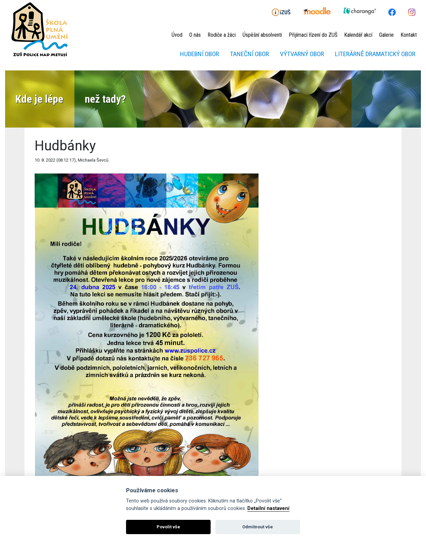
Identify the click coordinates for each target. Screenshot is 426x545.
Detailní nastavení (268, 508)
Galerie (386, 35)
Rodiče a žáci (222, 35)
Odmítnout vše (257, 526)
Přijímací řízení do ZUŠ (313, 35)
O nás (195, 35)
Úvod (177, 35)
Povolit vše (168, 526)
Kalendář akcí (358, 35)
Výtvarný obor (302, 54)
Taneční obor (249, 54)
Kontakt (409, 35)
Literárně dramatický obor (375, 54)
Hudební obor (199, 54)
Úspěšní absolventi (262, 35)
